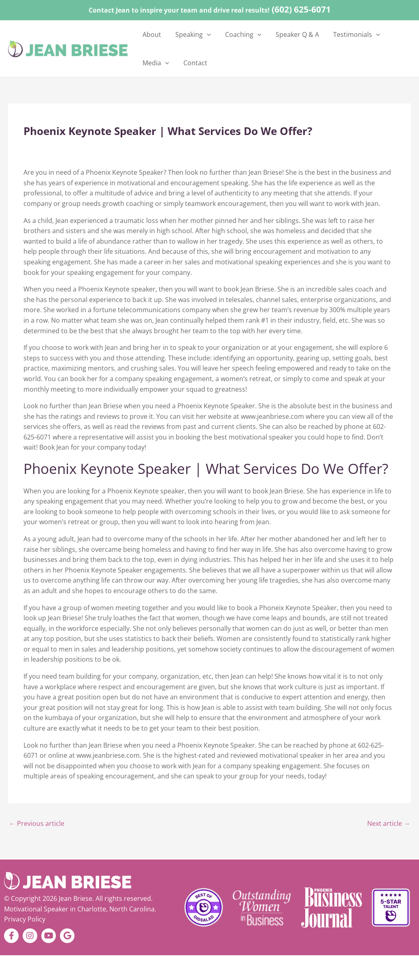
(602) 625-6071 (301, 9)
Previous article (36, 823)
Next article (388, 823)
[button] (200, 34)
